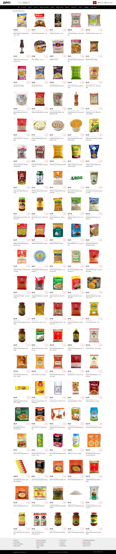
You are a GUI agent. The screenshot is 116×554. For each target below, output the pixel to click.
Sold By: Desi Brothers (18, 425)
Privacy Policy (17, 545)
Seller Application (87, 544)
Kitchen (52, 7)
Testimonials (17, 542)
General (36, 7)
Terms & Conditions (18, 544)
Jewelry (30, 7)
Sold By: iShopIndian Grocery (91, 84)
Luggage (86, 7)
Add (28, 30)
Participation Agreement (89, 540)
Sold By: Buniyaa (17, 320)
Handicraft (73, 7)
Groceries (23, 7)
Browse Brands (40, 544)
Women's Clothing (44, 7)
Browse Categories (41, 540)
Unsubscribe (63, 545)
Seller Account (86, 545)
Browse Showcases (41, 542)
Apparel (67, 7)
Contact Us (62, 542)
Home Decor (93, 7)
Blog (38, 547)
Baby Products (59, 7)
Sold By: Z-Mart (17, 31)
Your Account (63, 540)
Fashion (80, 7)
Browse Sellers (40, 545)
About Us (16, 540)
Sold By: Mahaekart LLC (54, 58)
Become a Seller (86, 542)
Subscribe (62, 544)
